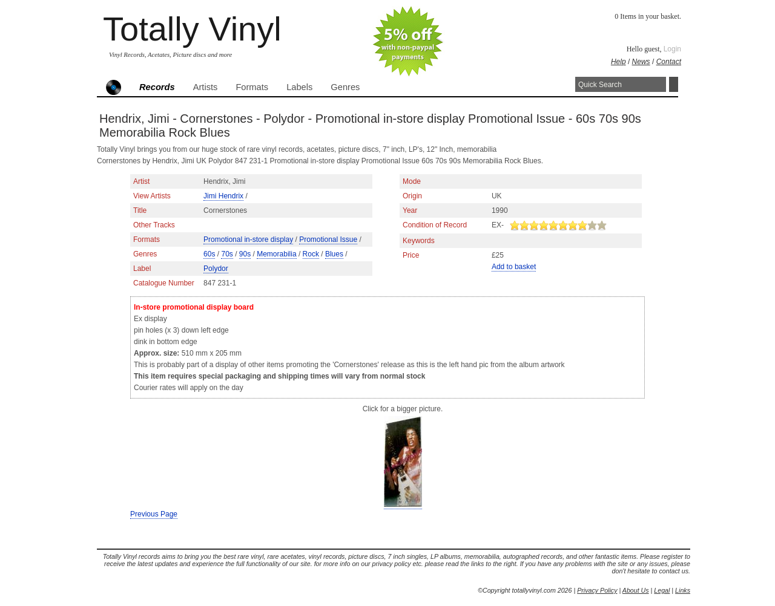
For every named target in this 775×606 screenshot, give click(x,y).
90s (245, 254)
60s (209, 254)
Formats (252, 87)
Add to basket (514, 266)
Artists (205, 87)
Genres (345, 87)
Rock (311, 254)
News (641, 61)
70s (226, 254)
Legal (662, 590)
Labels (299, 87)
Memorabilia (276, 254)
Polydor (215, 268)
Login (672, 49)
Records (157, 87)
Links (682, 590)
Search (673, 84)
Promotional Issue (328, 239)
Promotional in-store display (248, 239)
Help (618, 61)
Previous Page (153, 514)
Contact (668, 61)
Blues (334, 254)
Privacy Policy (597, 590)
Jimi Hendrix (223, 196)
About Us (635, 590)
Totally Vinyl (192, 29)
